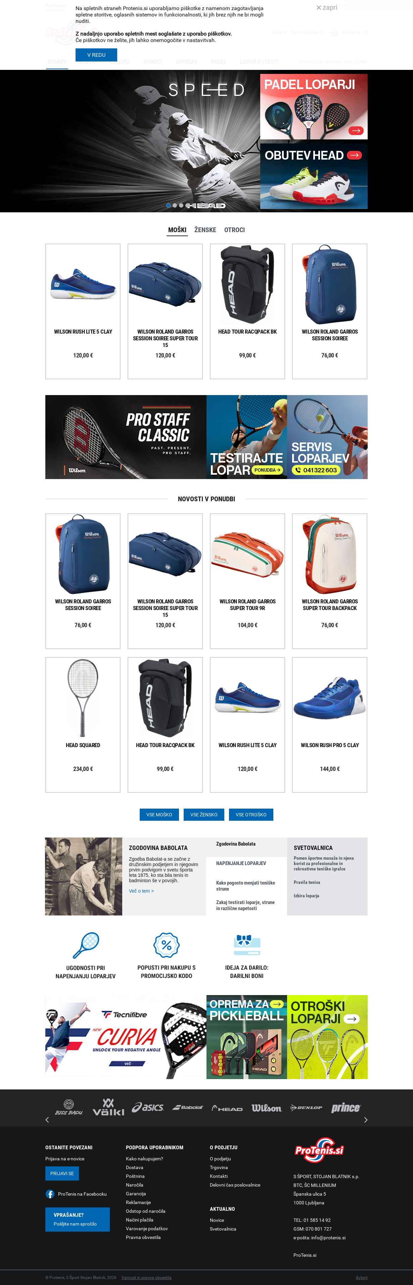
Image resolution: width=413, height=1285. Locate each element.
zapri (327, 7)
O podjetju (220, 1158)
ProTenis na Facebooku (82, 1194)
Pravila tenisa (307, 882)
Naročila (134, 1185)
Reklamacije (138, 1202)
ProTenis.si (304, 1255)
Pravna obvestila (143, 1237)
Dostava (134, 1167)
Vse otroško (251, 814)
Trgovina (219, 1167)
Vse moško (159, 814)
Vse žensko (204, 814)
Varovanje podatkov (147, 1228)
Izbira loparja (306, 895)
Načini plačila (139, 1220)
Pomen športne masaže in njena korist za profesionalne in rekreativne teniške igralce (324, 863)
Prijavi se (62, 1173)
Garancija (136, 1193)
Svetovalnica (223, 1229)
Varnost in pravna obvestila (147, 1277)
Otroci (234, 230)
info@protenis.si (328, 1237)
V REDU (96, 55)
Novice (217, 1220)
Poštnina (135, 1176)
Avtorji (362, 1277)
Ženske (205, 230)
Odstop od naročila (146, 1211)
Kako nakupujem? (144, 1158)
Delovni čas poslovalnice (235, 1185)
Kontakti (219, 1176)
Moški (177, 230)
